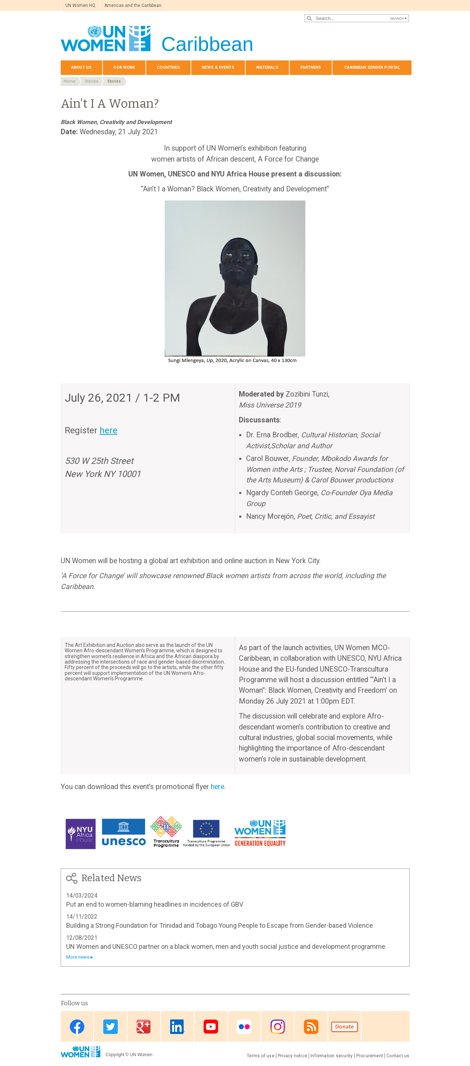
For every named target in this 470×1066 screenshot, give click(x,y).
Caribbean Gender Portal (372, 67)
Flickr (244, 1027)
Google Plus (144, 1027)
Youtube (210, 1027)
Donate (344, 1027)
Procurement (369, 1055)
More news (77, 957)
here (217, 787)
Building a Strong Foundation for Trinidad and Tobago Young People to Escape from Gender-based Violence (219, 925)
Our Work (124, 67)
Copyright (115, 1054)
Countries (168, 67)
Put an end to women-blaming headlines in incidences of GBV (154, 904)
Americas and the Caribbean (132, 5)
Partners (310, 67)
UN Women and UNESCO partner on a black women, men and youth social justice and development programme (225, 946)
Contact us (397, 1055)
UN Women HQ (80, 5)
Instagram (277, 1027)
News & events (218, 67)
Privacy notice (292, 1055)
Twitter (110, 1027)
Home (70, 81)
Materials (267, 67)
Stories (91, 81)
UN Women (141, 1054)
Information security (331, 1055)
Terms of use (260, 1055)
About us (81, 67)
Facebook (77, 1027)
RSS (311, 1027)
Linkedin (177, 1027)
